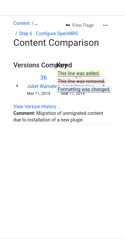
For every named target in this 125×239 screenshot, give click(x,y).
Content (21, 23)
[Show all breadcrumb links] (36, 23)
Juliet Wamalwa (43, 86)
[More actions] (105, 25)
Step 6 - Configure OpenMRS (48, 33)
